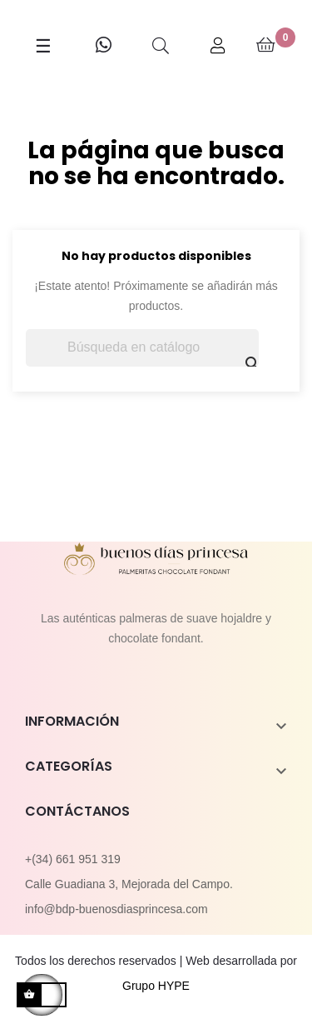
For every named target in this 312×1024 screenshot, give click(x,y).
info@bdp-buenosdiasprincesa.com (116, 909)
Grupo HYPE (156, 985)
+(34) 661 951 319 (73, 859)
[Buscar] (142, 348)
